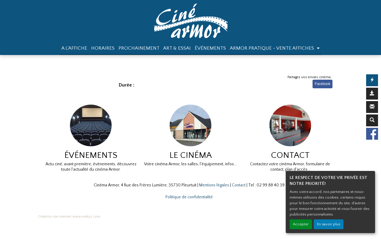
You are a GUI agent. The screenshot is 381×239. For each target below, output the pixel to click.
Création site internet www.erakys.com (69, 216)
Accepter (301, 224)
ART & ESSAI (177, 48)
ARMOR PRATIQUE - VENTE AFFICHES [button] (272, 48)
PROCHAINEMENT (139, 48)
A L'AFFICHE (74, 48)
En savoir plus (328, 224)
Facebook (322, 84)
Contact (239, 185)
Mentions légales (214, 185)
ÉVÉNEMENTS (210, 48)
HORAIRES (103, 48)
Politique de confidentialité (189, 197)
